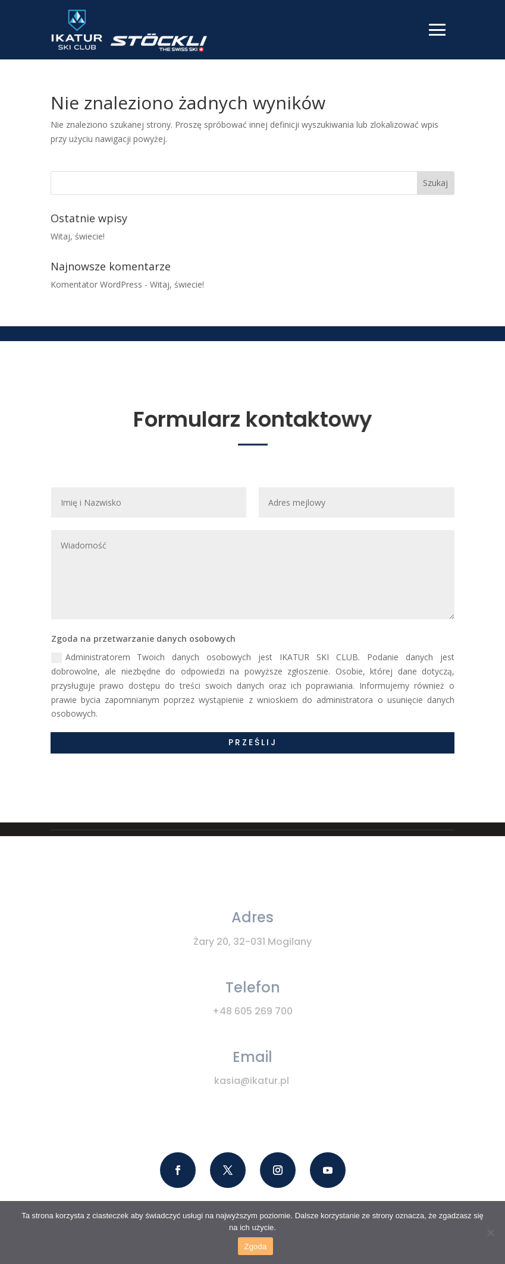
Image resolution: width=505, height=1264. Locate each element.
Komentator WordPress (96, 284)
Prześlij (252, 742)
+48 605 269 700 (252, 1011)
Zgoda (255, 1246)
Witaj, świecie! (78, 236)
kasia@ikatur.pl (251, 1081)
